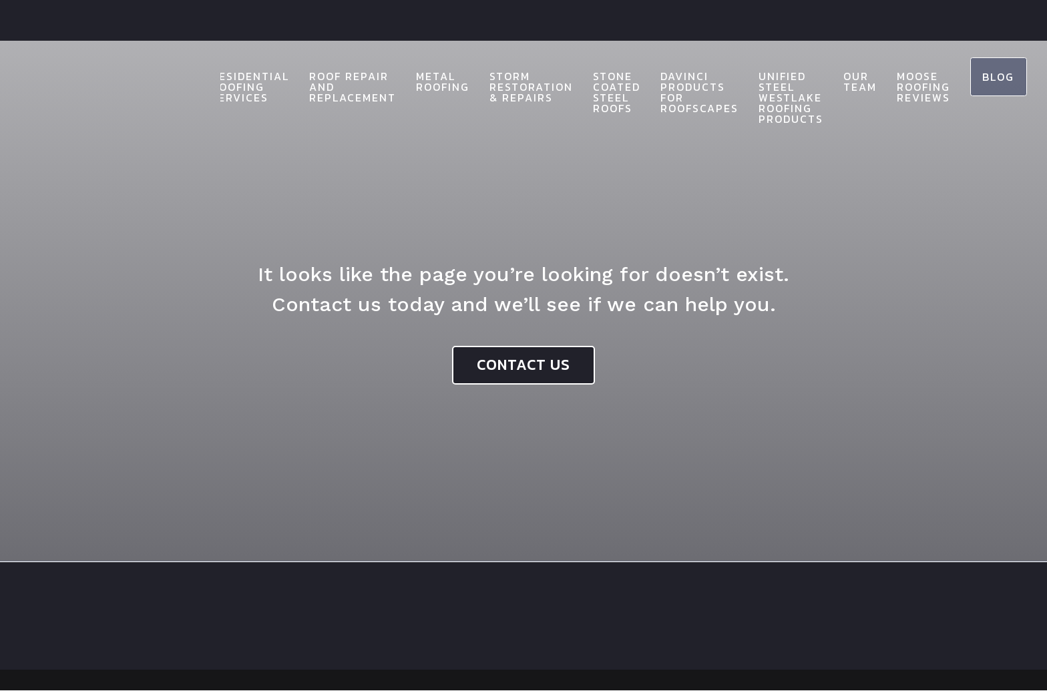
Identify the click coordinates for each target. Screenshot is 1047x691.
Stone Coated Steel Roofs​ (605, 92)
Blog (993, 77)
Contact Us (524, 365)
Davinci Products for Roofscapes (688, 92)
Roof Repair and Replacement (341, 86)
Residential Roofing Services (239, 86)
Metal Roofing (431, 81)
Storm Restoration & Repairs (520, 86)
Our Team (848, 81)
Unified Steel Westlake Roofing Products (779, 97)
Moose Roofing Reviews (912, 86)
